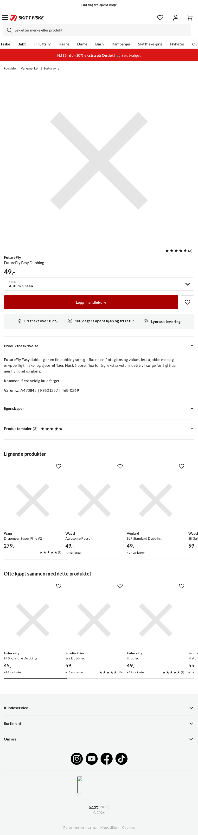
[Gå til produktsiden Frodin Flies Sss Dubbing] (94, 620)
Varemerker (30, 68)
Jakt (22, 44)
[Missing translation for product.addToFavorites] (187, 302)
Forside (10, 68)
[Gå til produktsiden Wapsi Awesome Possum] (94, 500)
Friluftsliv (42, 44)
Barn (99, 44)
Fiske (6, 44)
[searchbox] (101, 30)
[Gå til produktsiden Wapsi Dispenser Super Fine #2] (33, 500)
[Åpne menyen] (5, 17)
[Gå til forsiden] (27, 17)
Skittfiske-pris (150, 44)
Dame (82, 44)
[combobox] (97, 30)
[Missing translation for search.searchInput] (7, 30)
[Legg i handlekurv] (91, 302)
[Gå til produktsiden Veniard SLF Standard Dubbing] (156, 500)
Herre (64, 44)
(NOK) (99, 807)
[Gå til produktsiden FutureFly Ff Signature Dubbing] (33, 620)
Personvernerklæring (79, 827)
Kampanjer (121, 44)
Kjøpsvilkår (109, 827)
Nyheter (177, 44)
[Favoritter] (160, 17)
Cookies (128, 827)
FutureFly (51, 68)
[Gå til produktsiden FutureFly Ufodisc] (156, 620)
